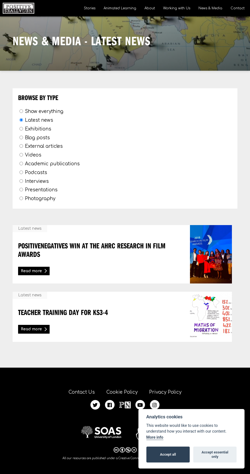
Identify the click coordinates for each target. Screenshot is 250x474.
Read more (31, 271)
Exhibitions (38, 129)
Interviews (37, 181)
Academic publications (52, 163)
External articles (44, 146)
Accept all (168, 454)
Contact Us (82, 392)
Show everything (44, 111)
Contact (238, 8)
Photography (40, 198)
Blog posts (37, 137)
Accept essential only (214, 454)
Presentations (41, 189)
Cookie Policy (122, 392)
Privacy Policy (165, 392)
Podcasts (36, 172)
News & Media (210, 8)
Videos (33, 155)
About (149, 8)
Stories (89, 8)
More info (154, 437)
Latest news (39, 120)
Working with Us (176, 8)
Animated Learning (120, 8)
